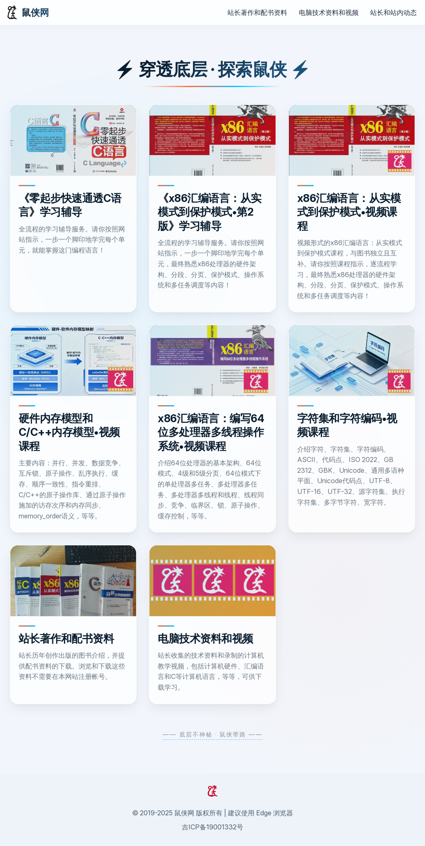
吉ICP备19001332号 (212, 827)
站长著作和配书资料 (257, 12)
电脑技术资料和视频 (329, 12)
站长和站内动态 (393, 12)
